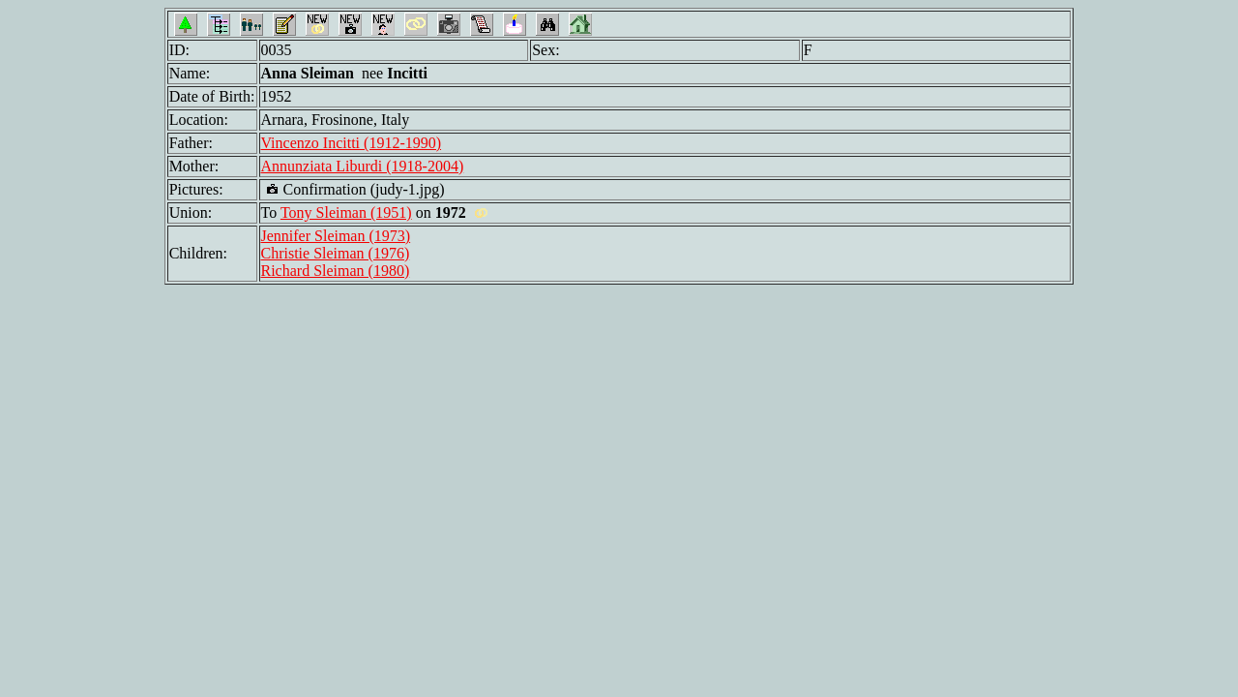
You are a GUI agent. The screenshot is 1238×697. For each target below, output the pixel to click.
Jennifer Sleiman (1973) (336, 235)
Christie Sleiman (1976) (335, 253)
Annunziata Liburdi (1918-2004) (362, 166)
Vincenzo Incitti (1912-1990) (351, 143)
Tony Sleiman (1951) (346, 212)
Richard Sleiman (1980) (335, 270)
